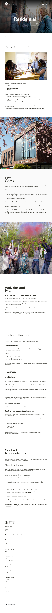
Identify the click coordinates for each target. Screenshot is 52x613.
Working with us (8, 597)
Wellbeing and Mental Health (12, 88)
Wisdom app (8, 505)
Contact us (7, 543)
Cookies (6, 581)
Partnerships (7, 595)
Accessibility (7, 579)
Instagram (11, 108)
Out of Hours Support (11, 371)
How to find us (7, 541)
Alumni (6, 566)
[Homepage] (10, 4)
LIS (18, 356)
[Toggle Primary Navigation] (43, 4)
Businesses (7, 568)
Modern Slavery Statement (10, 591)
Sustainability (7, 593)
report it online (28, 492)
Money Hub (9, 89)
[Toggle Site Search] (46, 4)
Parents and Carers (8, 562)
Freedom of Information (9, 589)
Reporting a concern (8, 572)
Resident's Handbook (24, 338)
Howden (13, 414)
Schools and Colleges (9, 564)
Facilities (15, 356)
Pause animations (10, 604)
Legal (6, 585)
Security (6, 599)
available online (17, 403)
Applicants (7, 558)
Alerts (6, 551)
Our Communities (8, 570)
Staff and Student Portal (9, 549)
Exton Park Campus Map (11, 372)
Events (6, 547)
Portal (40, 348)
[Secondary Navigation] (26, 36)
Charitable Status (8, 587)
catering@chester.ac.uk (27, 406)
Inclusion (8, 91)
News (6, 545)
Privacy (6, 583)
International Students (9, 560)
